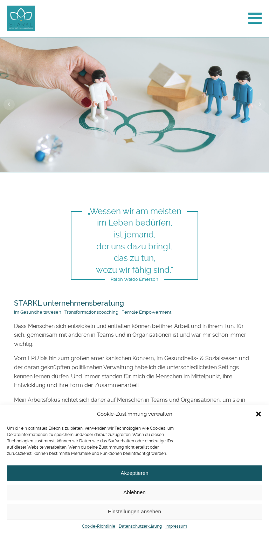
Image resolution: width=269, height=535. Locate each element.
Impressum (176, 526)
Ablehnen (134, 492)
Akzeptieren (134, 473)
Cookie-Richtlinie (98, 526)
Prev (9, 104)
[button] (258, 414)
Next (259, 104)
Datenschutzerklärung (140, 526)
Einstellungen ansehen (134, 511)
